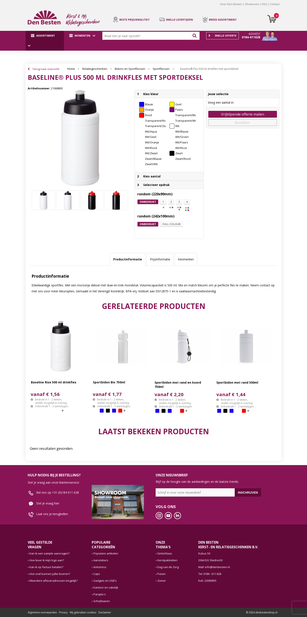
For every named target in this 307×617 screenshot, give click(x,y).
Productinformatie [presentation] (127, 259)
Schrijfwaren (101, 601)
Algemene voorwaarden (42, 612)
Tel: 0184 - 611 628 (209, 574)
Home (71, 68)
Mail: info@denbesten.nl (214, 567)
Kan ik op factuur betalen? (46, 567)
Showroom (252, 4)
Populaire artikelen (105, 553)
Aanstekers (100, 560)
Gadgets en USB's (105, 581)
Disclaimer (104, 612)
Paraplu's (99, 594)
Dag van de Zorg (168, 567)
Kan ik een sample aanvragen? (49, 553)
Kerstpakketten (167, 560)
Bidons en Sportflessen (130, 68)
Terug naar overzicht (45, 69)
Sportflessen (161, 68)
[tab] (127, 259)
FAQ (264, 4)
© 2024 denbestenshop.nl (261, 612)
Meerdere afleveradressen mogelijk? (53, 581)
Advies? (254, 34)
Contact (274, 4)
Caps (96, 574)
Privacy (63, 612)
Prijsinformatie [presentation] (160, 259)
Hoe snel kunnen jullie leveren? (49, 574)
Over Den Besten (231, 4)
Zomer (161, 581)
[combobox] (146, 36)
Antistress (99, 567)
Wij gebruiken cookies (83, 612)
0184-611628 (251, 37)
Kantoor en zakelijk (105, 587)
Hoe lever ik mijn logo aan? (46, 560)
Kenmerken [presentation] (186, 259)
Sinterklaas (164, 553)
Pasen (161, 574)
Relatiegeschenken (94, 68)
